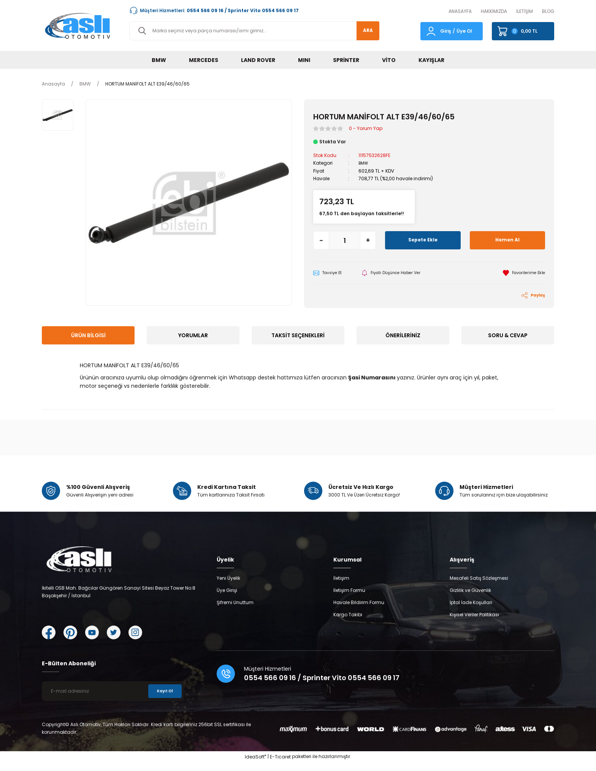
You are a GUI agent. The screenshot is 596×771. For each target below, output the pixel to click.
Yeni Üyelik (228, 587)
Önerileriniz (402, 336)
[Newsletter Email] (113, 700)
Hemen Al (507, 240)
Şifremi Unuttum (235, 611)
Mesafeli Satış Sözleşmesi (479, 587)
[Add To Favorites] (521, 273)
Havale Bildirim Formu (358, 611)
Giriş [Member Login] (445, 31)
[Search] (254, 30)
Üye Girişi (227, 599)
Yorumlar (193, 336)
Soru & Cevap (508, 336)
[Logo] (79, 25)
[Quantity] (344, 240)
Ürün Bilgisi (88, 336)
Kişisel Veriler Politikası (474, 623)
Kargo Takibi (347, 623)
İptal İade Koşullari (471, 611)
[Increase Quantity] (368, 240)
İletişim (341, 587)
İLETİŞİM (524, 11)
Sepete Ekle (423, 240)
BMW (364, 163)
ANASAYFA (460, 11)
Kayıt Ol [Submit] (163, 699)
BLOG (548, 11)
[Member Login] (431, 30)
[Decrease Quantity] (321, 240)
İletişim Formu (349, 599)
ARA (363, 31)
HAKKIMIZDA (494, 11)
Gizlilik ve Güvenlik (470, 599)
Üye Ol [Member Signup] (464, 31)
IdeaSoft (255, 765)
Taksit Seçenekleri (298, 336)
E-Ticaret (280, 765)
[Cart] (523, 31)
